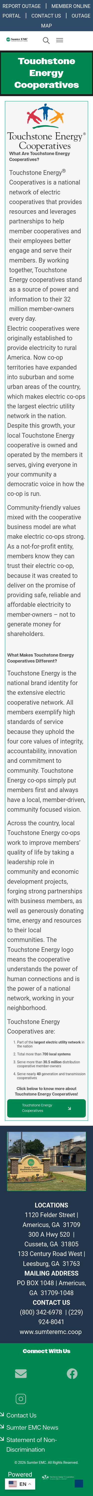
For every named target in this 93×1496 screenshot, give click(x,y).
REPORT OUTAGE (21, 6)
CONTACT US (46, 16)
